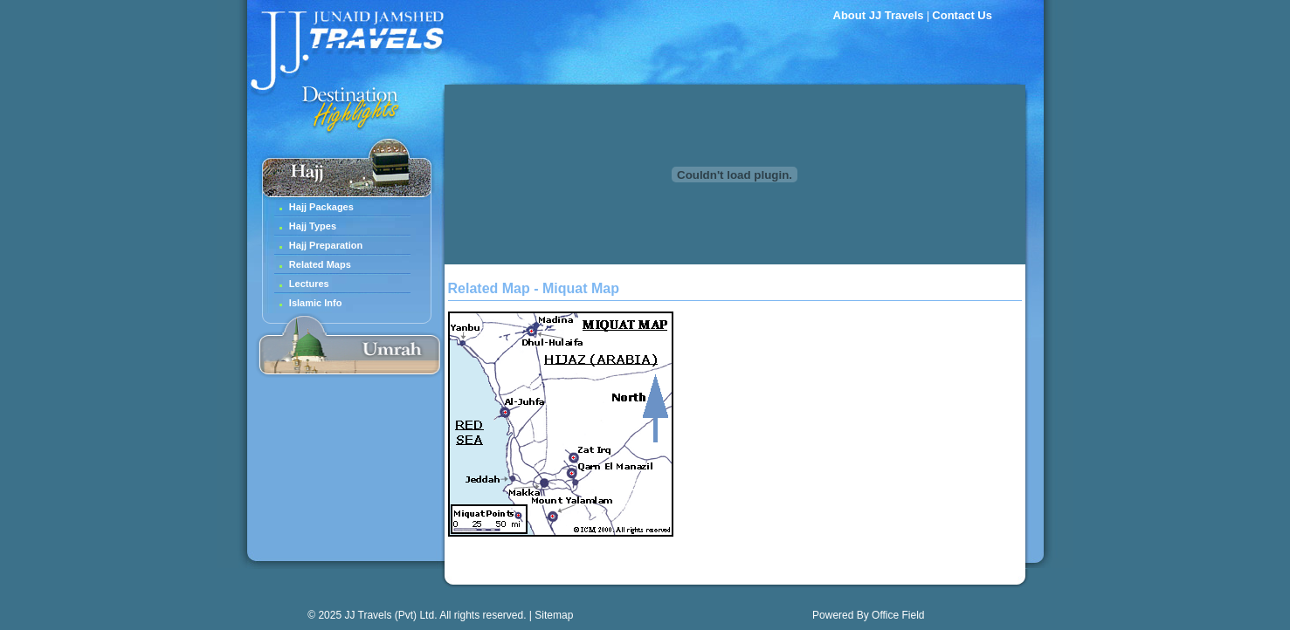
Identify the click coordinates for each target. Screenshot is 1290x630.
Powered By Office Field (868, 615)
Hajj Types (312, 226)
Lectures (309, 283)
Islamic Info (315, 303)
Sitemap (554, 615)
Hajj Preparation (325, 245)
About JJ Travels (878, 15)
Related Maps (320, 264)
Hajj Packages (321, 207)
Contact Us (962, 15)
